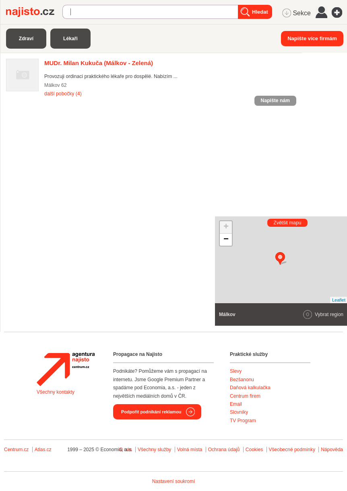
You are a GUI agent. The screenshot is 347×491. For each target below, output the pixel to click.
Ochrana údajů (224, 449)
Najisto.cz (34, 12)
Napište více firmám (312, 38)
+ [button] (226, 227)
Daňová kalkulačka (250, 387)
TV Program (243, 420)
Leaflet (338, 300)
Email (236, 404)
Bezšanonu (242, 379)
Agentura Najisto (66, 369)
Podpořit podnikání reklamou (151, 411)
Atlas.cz (43, 449)
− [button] (226, 240)
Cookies (254, 449)
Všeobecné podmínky (292, 449)
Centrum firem (245, 396)
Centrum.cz (16, 449)
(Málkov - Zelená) (98, 63)
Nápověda (332, 449)
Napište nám (275, 100)
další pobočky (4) (63, 94)
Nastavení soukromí (173, 481)
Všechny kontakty (55, 392)
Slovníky (239, 412)
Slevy (236, 371)
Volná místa (189, 449)
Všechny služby (155, 449)
